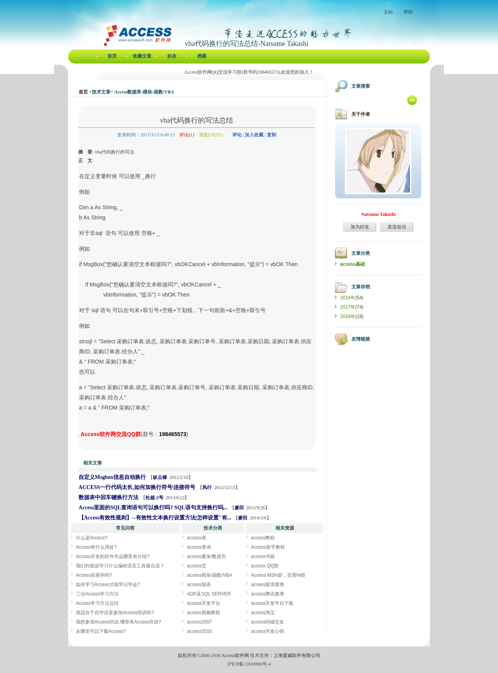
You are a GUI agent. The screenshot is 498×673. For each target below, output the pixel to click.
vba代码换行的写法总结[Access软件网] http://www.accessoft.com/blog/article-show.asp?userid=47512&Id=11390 (78, 435)
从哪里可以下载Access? (101, 631)
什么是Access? (91, 538)
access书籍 (263, 556)
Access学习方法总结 (97, 603)
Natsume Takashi (378, 214)
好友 (172, 56)
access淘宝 (263, 612)
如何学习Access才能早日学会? (108, 584)
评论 (237, 135)
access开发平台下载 (272, 603)
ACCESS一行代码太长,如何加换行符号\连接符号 (137, 487)
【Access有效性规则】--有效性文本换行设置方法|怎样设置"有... (155, 518)
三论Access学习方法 (97, 594)
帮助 (408, 12)
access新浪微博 (267, 584)
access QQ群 (265, 566)
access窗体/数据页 (206, 556)
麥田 (239, 507)
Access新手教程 (268, 547)
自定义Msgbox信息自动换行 (112, 477)
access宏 (196, 566)
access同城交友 (267, 622)
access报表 (198, 584)
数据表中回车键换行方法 (109, 497)
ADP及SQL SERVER (209, 594)
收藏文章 (142, 56)
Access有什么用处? (96, 547)
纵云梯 (160, 477)
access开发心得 (267, 631)
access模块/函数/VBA (209, 575)
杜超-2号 (154, 497)
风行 (207, 487)
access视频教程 (203, 612)
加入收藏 (254, 135)
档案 (202, 56)
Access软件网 (235, 655)
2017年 (347, 307)
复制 (271, 135)
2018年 (347, 297)
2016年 (347, 316)
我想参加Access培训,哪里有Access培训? (118, 622)
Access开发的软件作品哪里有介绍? (112, 556)
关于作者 (360, 114)
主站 (388, 12)
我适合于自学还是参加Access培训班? (115, 612)
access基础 (352, 264)
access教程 (263, 538)
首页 (112, 56)
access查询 (198, 547)
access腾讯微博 (267, 594)
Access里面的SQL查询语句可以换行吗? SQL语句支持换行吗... (153, 507)
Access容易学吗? (94, 575)
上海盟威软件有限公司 (297, 655)
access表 (196, 538)
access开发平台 (203, 603)
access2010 (199, 631)
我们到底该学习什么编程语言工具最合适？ (120, 566)
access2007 (199, 622)
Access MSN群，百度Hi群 (278, 575)
